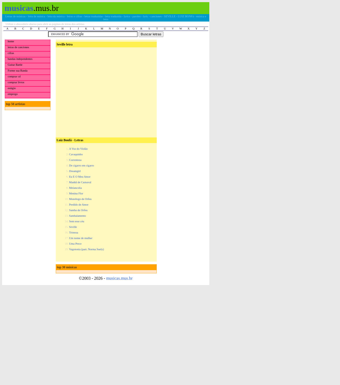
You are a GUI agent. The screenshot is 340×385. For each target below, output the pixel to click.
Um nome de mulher (80, 238)
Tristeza (73, 232)
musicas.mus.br (119, 278)
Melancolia (75, 187)
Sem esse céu (76, 221)
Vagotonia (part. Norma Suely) (86, 249)
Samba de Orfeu (78, 210)
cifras (11, 53)
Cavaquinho (76, 154)
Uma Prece (75, 243)
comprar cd (14, 76)
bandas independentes (20, 58)
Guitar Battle (15, 64)
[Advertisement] (106, 82)
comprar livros (16, 82)
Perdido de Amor (78, 204)
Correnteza (75, 159)
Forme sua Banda (18, 70)
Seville (73, 226)
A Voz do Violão (78, 148)
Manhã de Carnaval (80, 182)
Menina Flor (76, 193)
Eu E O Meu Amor (80, 176)
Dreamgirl (75, 171)
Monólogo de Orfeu (80, 199)
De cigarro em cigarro (81, 165)
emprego (13, 94)
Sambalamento (77, 215)
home (11, 41)
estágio (12, 88)
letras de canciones (18, 47)
